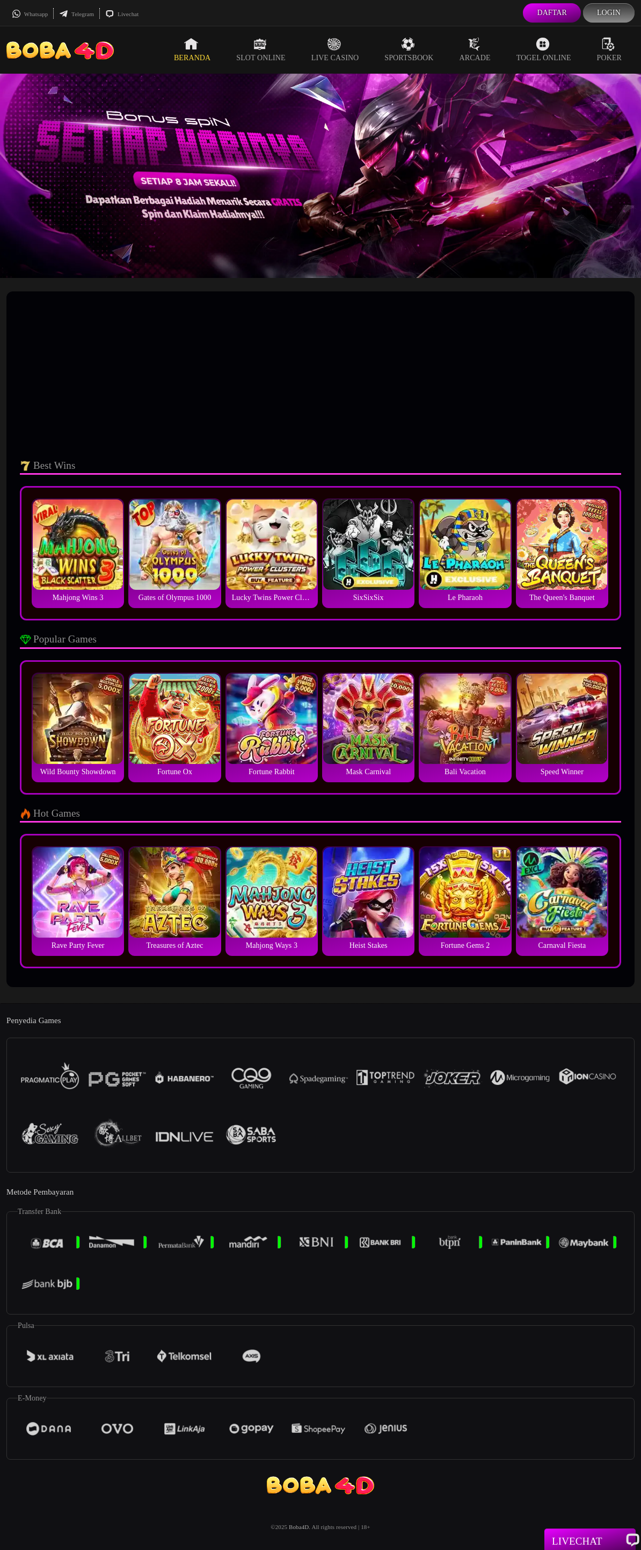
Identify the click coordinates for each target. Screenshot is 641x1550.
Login (609, 13)
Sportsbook (408, 49)
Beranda (192, 49)
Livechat (122, 14)
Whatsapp (30, 14)
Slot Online (260, 49)
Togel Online (543, 49)
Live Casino (335, 49)
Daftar (552, 13)
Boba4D (299, 1527)
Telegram (76, 14)
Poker (609, 49)
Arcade (475, 49)
